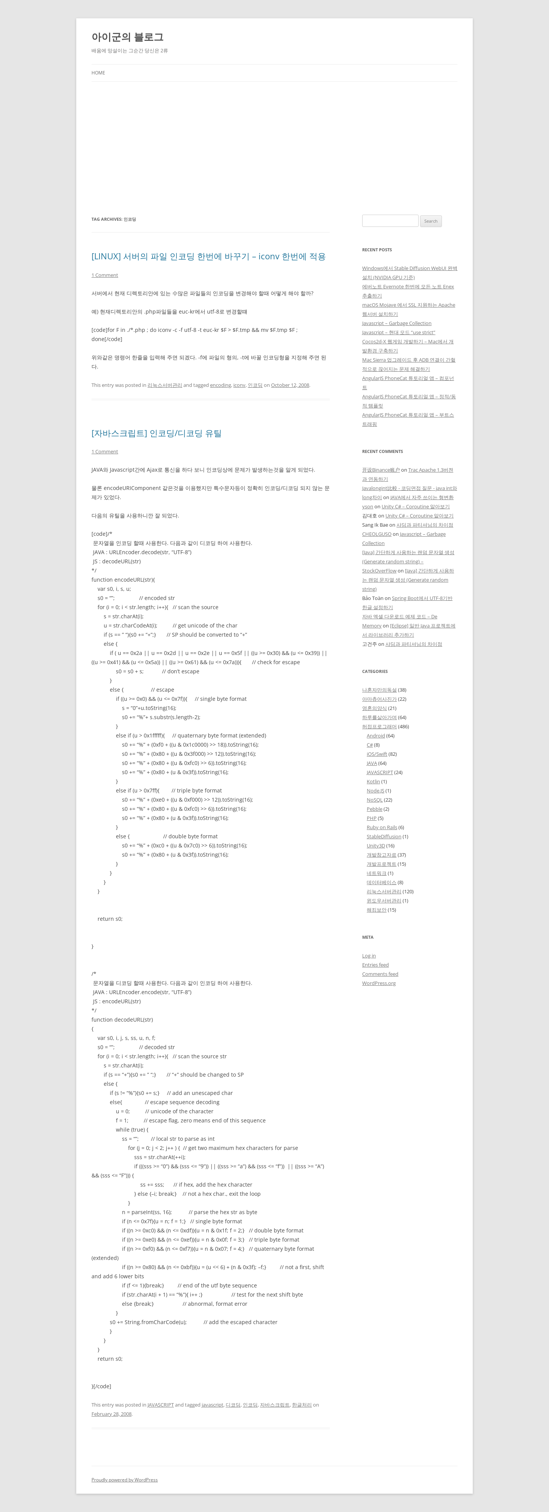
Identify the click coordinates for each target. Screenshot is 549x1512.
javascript (212, 1404)
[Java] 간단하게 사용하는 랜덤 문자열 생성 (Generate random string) (408, 579)
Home (98, 73)
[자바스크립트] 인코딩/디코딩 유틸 (157, 432)
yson (367, 506)
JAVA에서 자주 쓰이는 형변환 (422, 497)
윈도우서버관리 (384, 900)
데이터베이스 (381, 882)
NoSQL (375, 799)
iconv (239, 385)
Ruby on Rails (382, 827)
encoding (220, 385)
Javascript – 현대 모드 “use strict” (398, 332)
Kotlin (373, 781)
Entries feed (375, 964)
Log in (369, 955)
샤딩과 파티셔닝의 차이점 (424, 524)
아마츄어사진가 (379, 698)
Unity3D (376, 845)
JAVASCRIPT (161, 1404)
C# (370, 744)
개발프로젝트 (381, 863)
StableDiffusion (384, 836)
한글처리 (302, 1404)
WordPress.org (379, 983)
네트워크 (377, 873)
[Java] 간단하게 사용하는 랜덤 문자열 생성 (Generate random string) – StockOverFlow (408, 561)
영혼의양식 (374, 708)
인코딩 (255, 385)
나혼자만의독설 (379, 689)
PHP (372, 818)
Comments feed (380, 973)
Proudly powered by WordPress (125, 1479)
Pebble (374, 808)
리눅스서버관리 (165, 385)
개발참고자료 (381, 854)
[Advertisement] (275, 148)
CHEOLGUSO (377, 533)
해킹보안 (377, 909)
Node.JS (375, 790)
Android (376, 735)
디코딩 (233, 1404)
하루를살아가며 (379, 717)
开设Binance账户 (381, 469)
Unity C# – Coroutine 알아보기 (416, 506)
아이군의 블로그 (128, 37)
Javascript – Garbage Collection (397, 323)
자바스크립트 (275, 1404)
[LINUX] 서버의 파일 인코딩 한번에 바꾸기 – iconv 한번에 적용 (209, 256)
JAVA (372, 763)
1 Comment (105, 275)
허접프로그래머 (379, 726)
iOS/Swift (377, 753)
